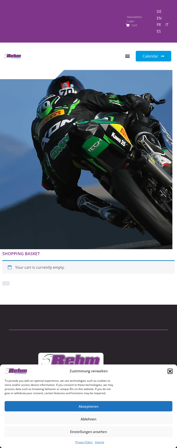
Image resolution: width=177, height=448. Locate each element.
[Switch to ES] (158, 31)
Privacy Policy (84, 442)
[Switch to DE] (159, 11)
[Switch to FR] (158, 24)
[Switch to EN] (159, 18)
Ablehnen (88, 419)
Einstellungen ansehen (88, 431)
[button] (170, 371)
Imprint (99, 442)
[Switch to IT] (167, 24)
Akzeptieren (88, 406)
